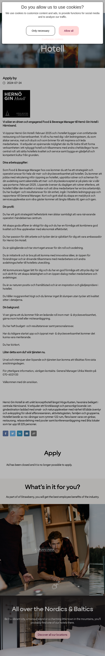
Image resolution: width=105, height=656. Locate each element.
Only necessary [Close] (40, 30)
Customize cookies (52, 39)
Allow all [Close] (68, 30)
